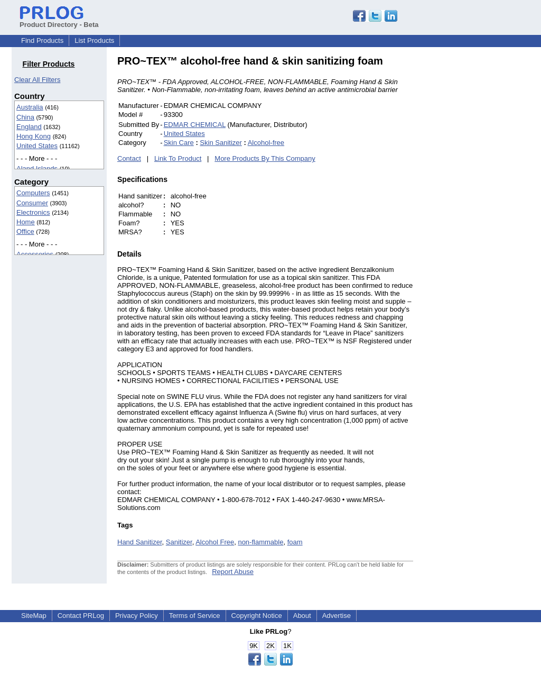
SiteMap (33, 616)
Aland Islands (37, 168)
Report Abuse (233, 572)
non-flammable (260, 542)
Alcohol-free (266, 143)
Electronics (33, 212)
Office (25, 231)
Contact (129, 158)
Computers (33, 193)
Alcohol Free (214, 542)
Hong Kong (33, 136)
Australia (29, 107)
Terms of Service (194, 616)
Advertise (336, 616)
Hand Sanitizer (139, 542)
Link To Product (177, 158)
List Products (94, 40)
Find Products (42, 40)
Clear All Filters (37, 80)
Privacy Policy (136, 616)
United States (37, 146)
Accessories (34, 254)
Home (25, 222)
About (302, 616)
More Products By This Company (264, 158)
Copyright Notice (256, 616)
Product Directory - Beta (59, 21)
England (29, 127)
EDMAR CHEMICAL (195, 125)
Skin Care (179, 143)
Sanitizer (179, 542)
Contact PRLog (81, 616)
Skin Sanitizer (220, 143)
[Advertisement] (484, 213)
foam (295, 542)
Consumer (32, 203)
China (25, 117)
